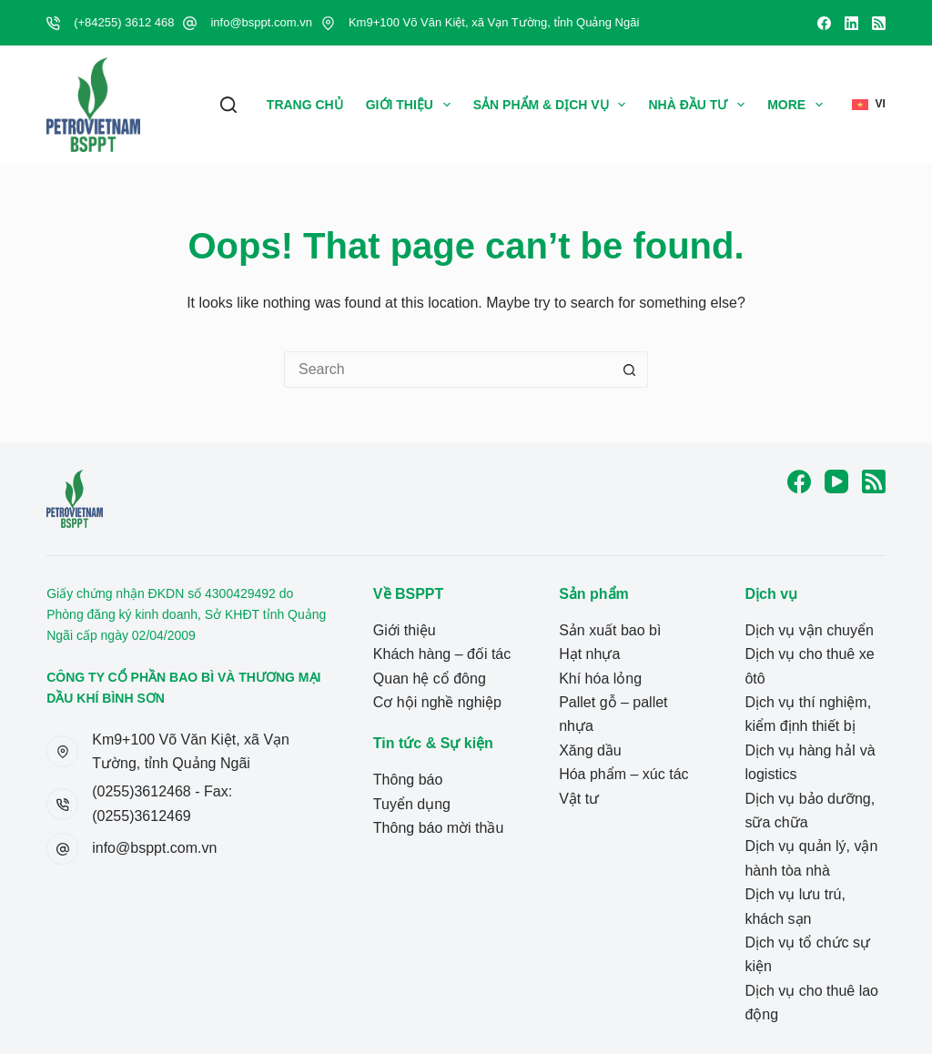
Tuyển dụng (412, 804)
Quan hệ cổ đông (429, 678)
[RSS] (879, 23)
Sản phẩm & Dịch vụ (553, 105)
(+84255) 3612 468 (124, 22)
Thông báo (408, 779)
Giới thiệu (412, 105)
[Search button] (630, 369)
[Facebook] (824, 23)
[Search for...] (448, 369)
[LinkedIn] (851, 23)
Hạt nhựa (589, 654)
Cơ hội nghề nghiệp (437, 702)
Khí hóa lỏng (600, 678)
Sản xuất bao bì (610, 630)
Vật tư (579, 798)
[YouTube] (836, 481)
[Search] (228, 104)
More (798, 105)
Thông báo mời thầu (438, 828)
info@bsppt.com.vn (260, 22)
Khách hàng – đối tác (442, 654)
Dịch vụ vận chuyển (809, 630)
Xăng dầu (590, 750)
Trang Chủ (305, 104)
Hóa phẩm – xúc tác (623, 774)
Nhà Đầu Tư (700, 105)
